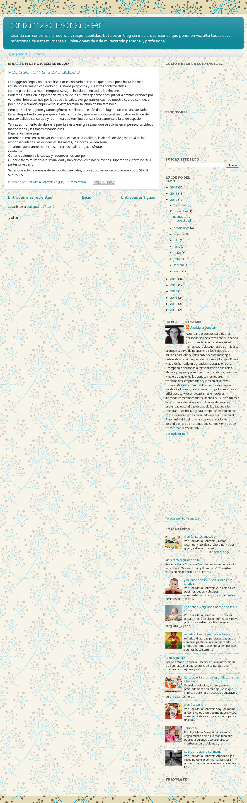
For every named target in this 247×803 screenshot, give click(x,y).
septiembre (182, 228)
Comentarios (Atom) (40, 206)
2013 (174, 297)
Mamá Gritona (193, 704)
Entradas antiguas (138, 197)
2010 (174, 310)
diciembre (181, 205)
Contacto (38, 54)
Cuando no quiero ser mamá (202, 751)
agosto (179, 234)
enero (178, 271)
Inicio (87, 197)
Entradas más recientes (30, 197)
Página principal (17, 54)
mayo (178, 252)
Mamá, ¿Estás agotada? (200, 536)
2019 (174, 187)
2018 (174, 193)
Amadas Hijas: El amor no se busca (207, 634)
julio (177, 240)
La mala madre (175, 657)
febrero (179, 265)
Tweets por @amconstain (182, 518)
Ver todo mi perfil (177, 433)
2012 (174, 303)
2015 (174, 285)
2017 (174, 199)
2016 (174, 279)
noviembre (181, 211)
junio (177, 246)
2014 (174, 291)
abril (177, 259)
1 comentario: (77, 182)
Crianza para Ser (57, 26)
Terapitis (190, 728)
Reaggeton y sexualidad (44, 73)
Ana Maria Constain (203, 327)
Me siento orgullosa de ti (182, 560)
